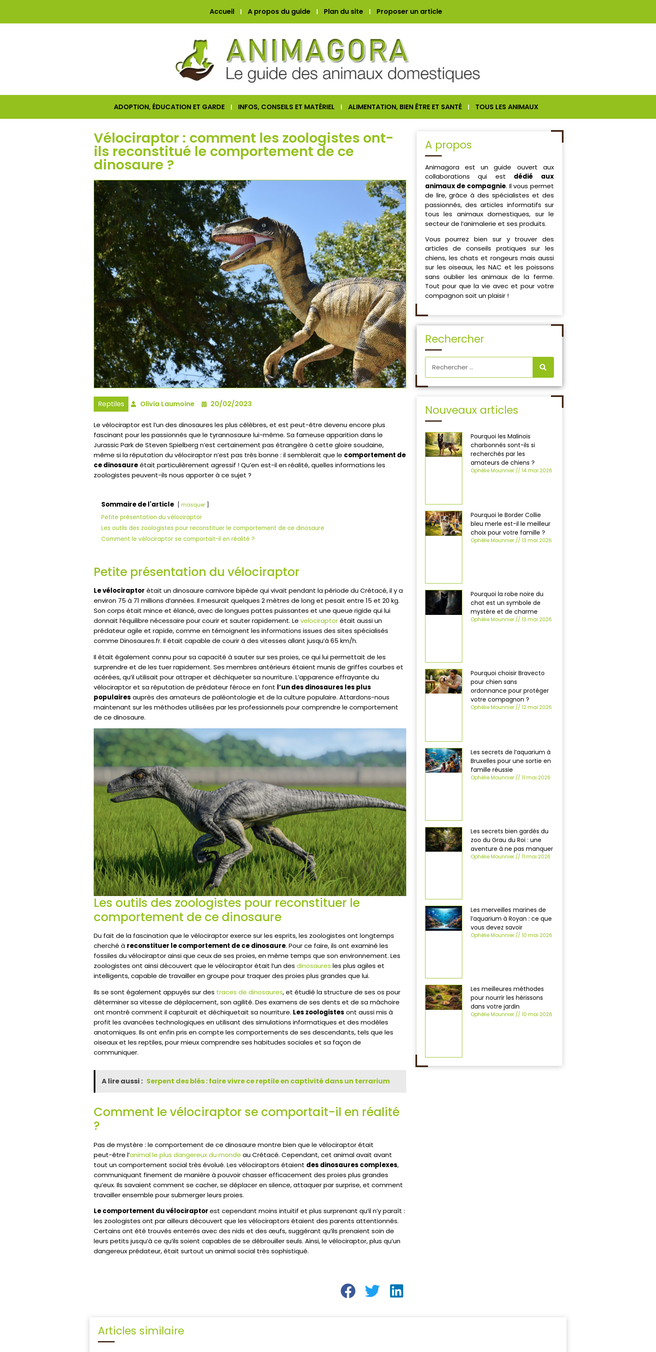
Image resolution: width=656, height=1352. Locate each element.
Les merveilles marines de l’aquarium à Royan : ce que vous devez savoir (511, 919)
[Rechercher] (543, 367)
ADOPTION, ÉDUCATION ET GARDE (169, 107)
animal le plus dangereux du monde (185, 1154)
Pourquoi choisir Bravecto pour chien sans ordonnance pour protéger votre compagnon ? (510, 686)
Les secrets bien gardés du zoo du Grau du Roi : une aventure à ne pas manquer (512, 840)
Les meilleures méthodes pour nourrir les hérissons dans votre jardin (507, 998)
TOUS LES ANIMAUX (506, 107)
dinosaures (314, 965)
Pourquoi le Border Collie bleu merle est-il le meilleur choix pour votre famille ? (511, 524)
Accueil (222, 11)
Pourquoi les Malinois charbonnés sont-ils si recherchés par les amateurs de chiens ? (503, 449)
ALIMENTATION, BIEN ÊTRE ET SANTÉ (405, 107)
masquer (193, 504)
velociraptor (319, 620)
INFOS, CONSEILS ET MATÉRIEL (286, 107)
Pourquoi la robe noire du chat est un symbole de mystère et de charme (507, 603)
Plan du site (343, 11)
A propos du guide (279, 11)
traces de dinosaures (249, 992)
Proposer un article (409, 11)
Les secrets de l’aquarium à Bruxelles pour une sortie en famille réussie (511, 761)
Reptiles (111, 404)
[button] (349, 1291)
